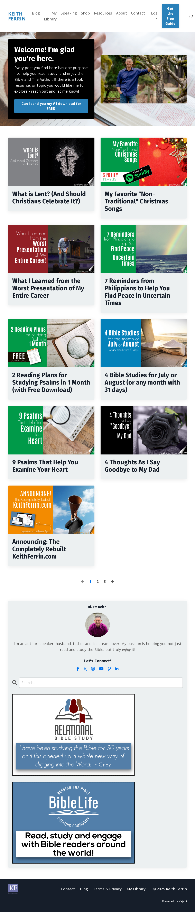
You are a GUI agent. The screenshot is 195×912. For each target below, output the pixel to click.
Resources (103, 13)
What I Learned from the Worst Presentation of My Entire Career (48, 288)
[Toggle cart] (190, 16)
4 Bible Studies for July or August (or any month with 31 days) (142, 382)
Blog (36, 13)
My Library (50, 16)
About (121, 13)
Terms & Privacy (107, 888)
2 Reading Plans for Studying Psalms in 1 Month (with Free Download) (51, 382)
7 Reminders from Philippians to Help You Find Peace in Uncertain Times (137, 292)
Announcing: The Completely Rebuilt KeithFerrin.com (39, 549)
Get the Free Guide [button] (170, 16)
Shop (85, 13)
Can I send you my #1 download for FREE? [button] (51, 106)
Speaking (69, 13)
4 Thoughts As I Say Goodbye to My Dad (132, 466)
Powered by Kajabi (174, 901)
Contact (138, 13)
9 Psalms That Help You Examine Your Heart (45, 466)
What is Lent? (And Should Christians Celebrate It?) (49, 197)
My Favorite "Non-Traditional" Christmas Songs (136, 201)
